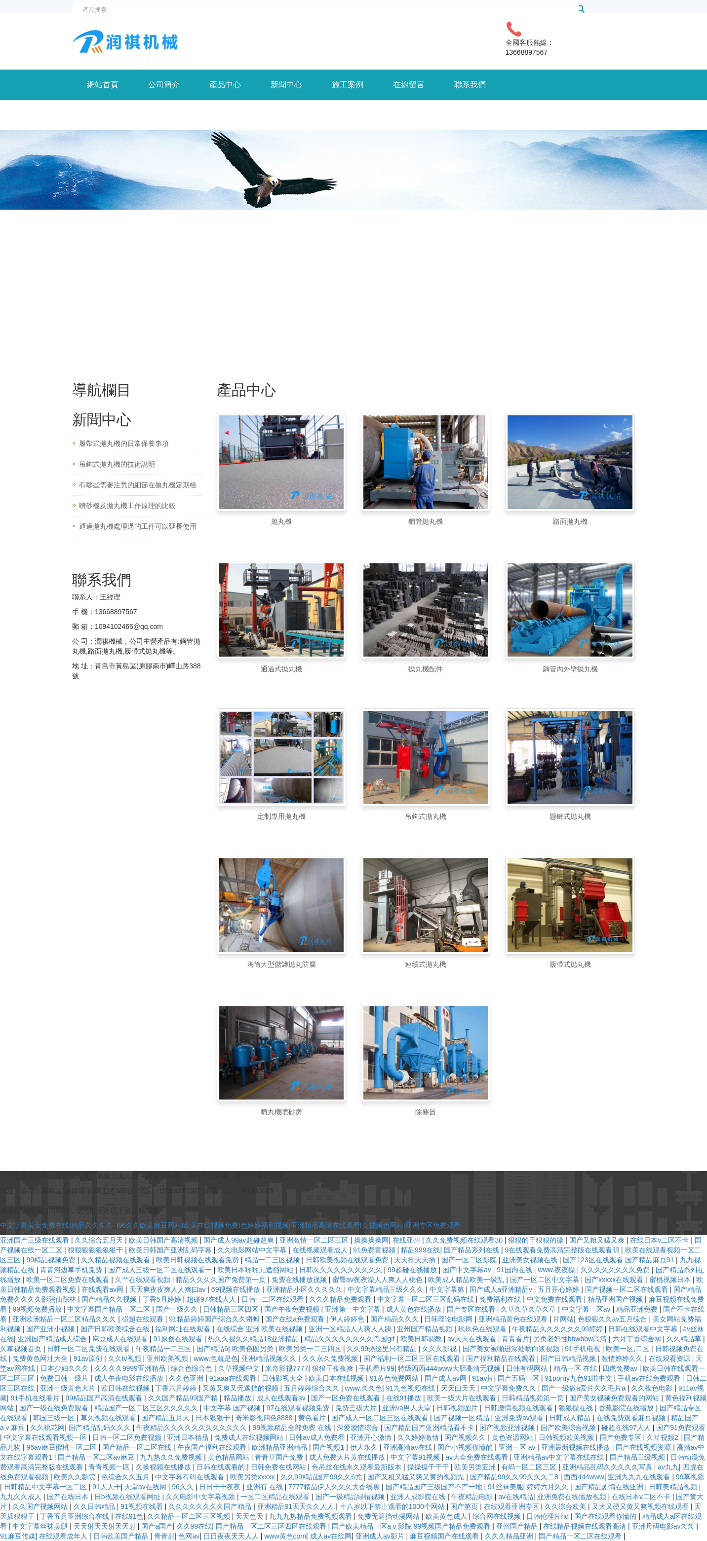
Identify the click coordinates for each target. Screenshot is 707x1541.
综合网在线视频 (497, 1516)
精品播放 (238, 1398)
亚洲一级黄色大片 (68, 1388)
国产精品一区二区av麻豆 (97, 1457)
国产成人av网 (447, 1378)
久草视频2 (663, 1437)
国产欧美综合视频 (569, 1427)
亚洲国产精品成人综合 (53, 1339)
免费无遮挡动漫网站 (389, 1516)
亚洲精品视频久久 (270, 1358)
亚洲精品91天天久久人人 (296, 1506)
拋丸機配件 (425, 669)
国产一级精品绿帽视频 (351, 1497)
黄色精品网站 (229, 1457)
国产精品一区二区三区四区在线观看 (272, 1526)
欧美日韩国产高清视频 (164, 1240)
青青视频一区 (110, 1467)
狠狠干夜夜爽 (333, 1368)
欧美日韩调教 (422, 1339)
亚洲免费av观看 (520, 1418)
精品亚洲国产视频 (616, 1299)
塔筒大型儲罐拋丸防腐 (281, 964)
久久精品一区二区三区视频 (189, 1516)
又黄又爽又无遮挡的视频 (241, 1388)
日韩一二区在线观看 (273, 1299)
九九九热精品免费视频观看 (311, 1516)
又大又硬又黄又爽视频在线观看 (641, 1506)
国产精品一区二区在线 (137, 1447)
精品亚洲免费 (638, 1309)
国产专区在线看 (472, 1309)
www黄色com (285, 1536)
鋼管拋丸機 (425, 521)
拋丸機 (281, 521)
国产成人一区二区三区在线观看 (380, 1418)
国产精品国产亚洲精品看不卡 (430, 1427)
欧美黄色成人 (447, 1516)
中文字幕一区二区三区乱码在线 (426, 1299)
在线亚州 (407, 1240)
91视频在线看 (142, 1506)
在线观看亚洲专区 (512, 1506)
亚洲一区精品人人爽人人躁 (351, 1329)
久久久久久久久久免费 (616, 1270)
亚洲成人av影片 (380, 1536)
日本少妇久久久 (65, 1368)
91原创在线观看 (178, 1339)
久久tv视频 (125, 1358)
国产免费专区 (621, 1437)
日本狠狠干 (214, 1418)
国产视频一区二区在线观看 (627, 1289)
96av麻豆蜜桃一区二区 (62, 1447)
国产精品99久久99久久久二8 (515, 1477)
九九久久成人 (21, 1497)
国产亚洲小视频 (51, 1329)
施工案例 (347, 84)
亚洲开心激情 (371, 1437)
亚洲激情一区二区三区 (315, 1240)
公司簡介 (164, 84)
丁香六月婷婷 (176, 1388)
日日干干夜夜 (220, 1487)
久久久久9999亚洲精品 (131, 1368)
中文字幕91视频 (416, 1457)
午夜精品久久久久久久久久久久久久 (192, 1427)
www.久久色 (363, 1388)
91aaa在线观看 (233, 1378)
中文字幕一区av (587, 1309)
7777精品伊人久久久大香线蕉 (335, 1487)
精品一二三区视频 (273, 1260)
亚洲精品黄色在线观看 (514, 1319)
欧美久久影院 (75, 1477)
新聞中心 (286, 84)
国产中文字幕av (467, 1270)
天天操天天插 (415, 1260)
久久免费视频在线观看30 (465, 1240)
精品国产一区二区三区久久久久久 (147, 1408)
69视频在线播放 (236, 1289)
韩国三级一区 (55, 1418)
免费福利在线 (501, 1299)
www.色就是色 (215, 1358)
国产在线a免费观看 (295, 1319)
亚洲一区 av (518, 1447)
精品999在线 (420, 1250)
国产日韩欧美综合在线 (116, 1329)
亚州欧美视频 (168, 1358)
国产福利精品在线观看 (501, 1358)
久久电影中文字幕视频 (201, 1497)
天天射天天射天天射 (106, 1526)
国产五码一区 (519, 1378)
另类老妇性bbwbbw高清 (571, 1339)
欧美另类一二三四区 (311, 1349)
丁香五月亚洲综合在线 (75, 1516)
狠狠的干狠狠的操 (536, 1240)
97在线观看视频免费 (299, 1408)
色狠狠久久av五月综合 (613, 1319)
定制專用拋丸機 (281, 816)
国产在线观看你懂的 (606, 1516)
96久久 (183, 1487)
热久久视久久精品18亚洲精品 (254, 1339)
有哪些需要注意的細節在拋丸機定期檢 (137, 485)
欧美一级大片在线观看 (462, 1398)
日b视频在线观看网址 (128, 1497)
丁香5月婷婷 (163, 1299)
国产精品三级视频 (638, 1457)
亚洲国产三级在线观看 (35, 1240)
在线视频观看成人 (321, 1250)
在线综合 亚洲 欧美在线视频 (260, 1329)
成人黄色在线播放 (414, 1309)
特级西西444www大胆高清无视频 (450, 1368)
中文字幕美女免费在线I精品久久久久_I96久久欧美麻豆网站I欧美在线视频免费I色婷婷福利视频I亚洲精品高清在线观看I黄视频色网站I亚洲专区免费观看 (230, 1225)
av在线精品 (515, 1497)
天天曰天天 (459, 1388)
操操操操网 (371, 1240)
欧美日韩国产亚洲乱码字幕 (171, 1250)
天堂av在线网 (146, 1487)
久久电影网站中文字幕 (252, 1250)
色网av (188, 1536)
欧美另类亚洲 (476, 1467)
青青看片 (515, 1339)
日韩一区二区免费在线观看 (89, 1349)
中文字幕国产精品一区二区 (109, 1309)
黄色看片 (313, 1418)
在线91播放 (404, 1398)
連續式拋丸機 (425, 964)
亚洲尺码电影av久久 (664, 1526)
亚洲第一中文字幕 (353, 1309)
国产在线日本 (68, 1497)
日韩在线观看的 (221, 1467)
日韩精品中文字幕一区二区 (46, 1487)
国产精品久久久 (395, 1319)
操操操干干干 (429, 1467)
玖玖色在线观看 (483, 1329)
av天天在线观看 (472, 1339)
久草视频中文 (240, 1368)
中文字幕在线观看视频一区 (46, 1437)
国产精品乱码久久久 (101, 1427)
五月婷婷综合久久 (312, 1388)
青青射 (164, 1536)
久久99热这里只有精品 (382, 1349)
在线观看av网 (103, 1289)
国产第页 (465, 1506)
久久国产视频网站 (41, 1506)
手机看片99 (376, 1368)
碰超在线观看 (143, 1319)
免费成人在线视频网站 (249, 1437)
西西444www (584, 1477)
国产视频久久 (466, 1437)
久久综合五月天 (100, 1240)
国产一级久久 (177, 1309)
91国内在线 (515, 1270)
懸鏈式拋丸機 (570, 816)
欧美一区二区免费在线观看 (68, 1280)
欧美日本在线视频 (337, 1378)
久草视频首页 (21, 1349)
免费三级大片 (357, 1408)
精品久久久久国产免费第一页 (222, 1280)
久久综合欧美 (566, 1506)
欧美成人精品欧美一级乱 (467, 1280)
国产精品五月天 (166, 1418)
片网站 (563, 1319)
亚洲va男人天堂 (407, 1408)
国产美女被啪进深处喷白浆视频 (512, 1349)
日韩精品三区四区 (231, 1309)
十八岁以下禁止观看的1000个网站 (393, 1506)
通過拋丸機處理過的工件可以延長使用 (137, 526)
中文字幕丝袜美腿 (41, 1526)
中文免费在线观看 (555, 1299)
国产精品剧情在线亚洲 (609, 1487)
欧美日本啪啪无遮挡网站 (256, 1270)
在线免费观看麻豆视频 (632, 1418)
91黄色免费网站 (395, 1378)
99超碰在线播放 (413, 1270)
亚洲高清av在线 (408, 1447)
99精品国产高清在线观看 (105, 1398)
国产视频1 (329, 1447)
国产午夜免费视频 (292, 1309)
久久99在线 (194, 1526)
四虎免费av (620, 1368)
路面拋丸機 (570, 521)
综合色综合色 (192, 1368)
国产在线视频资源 (644, 1447)
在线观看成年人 (64, 1536)
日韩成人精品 (570, 1418)
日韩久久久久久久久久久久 (341, 1270)
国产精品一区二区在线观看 (581, 1536)
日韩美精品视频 (674, 1487)
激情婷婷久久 (623, 1358)
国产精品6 (212, 1349)
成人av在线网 (331, 1536)
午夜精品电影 (473, 1497)
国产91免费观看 (681, 1427)
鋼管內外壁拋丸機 (570, 669)
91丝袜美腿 (505, 1487)
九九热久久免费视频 (172, 1457)
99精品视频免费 (51, 1260)
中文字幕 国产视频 (233, 1408)
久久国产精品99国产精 (184, 1398)
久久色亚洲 (187, 1378)
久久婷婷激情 (419, 1437)
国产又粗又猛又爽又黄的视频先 (416, 1477)
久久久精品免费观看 (341, 1299)
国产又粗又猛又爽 (598, 1240)
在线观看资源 (670, 1358)
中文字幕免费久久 (509, 1388)
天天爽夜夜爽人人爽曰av (168, 1289)
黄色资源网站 (513, 1437)
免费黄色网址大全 (41, 1358)
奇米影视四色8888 (265, 1418)
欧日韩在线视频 (126, 1388)
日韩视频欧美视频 (567, 1437)
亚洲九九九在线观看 (640, 1477)
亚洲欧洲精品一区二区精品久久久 (65, 1319)
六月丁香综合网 (638, 1339)
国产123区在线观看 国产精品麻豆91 (619, 1260)
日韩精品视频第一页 (534, 1398)
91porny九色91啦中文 (579, 1378)
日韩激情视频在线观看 (519, 1408)
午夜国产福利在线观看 (212, 1447)
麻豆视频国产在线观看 (445, 1536)
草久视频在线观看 (109, 1418)
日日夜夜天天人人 (232, 1536)
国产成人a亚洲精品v (502, 1289)
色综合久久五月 (126, 1477)
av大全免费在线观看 (477, 1457)
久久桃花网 (47, 1427)
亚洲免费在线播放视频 (572, 1497)
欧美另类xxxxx (253, 1477)
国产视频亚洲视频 (508, 1427)
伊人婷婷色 (348, 1319)
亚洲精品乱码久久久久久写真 (608, 1467)
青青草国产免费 (280, 1457)
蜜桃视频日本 (671, 1280)
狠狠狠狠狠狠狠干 (96, 1250)
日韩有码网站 (528, 1368)
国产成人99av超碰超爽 (239, 1240)
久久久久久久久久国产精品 (210, 1506)
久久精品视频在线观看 (116, 1260)
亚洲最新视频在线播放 (576, 1447)
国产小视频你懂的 (466, 1447)
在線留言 (409, 84)
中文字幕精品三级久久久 (387, 1289)
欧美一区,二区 (628, 1349)
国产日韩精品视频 (569, 1358)
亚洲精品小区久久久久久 (305, 1289)
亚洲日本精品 (188, 1437)
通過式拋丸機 (281, 669)
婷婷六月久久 (548, 1487)
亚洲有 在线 (265, 1487)
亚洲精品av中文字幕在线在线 (559, 1457)
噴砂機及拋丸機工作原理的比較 (127, 506)
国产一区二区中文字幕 (545, 1280)
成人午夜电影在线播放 (129, 1378)
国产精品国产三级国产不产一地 (435, 1487)
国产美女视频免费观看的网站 (615, 1398)
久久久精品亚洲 (510, 1536)
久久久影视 (440, 1349)
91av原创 (89, 1358)
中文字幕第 (448, 1289)
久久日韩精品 (95, 1506)
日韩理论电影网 (449, 1319)
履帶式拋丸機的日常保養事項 (124, 443)
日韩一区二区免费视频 (127, 1437)
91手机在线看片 (36, 1398)
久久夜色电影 (652, 1388)
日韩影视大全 (283, 1378)
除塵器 (425, 1112)
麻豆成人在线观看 (121, 1339)
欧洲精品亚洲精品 (280, 1447)
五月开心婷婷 (559, 1289)
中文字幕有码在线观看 (190, 1477)
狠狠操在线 (576, 1408)
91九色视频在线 (411, 1388)
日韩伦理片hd (548, 1516)
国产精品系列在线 (472, 1250)
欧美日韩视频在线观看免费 (198, 1260)
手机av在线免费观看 (650, 1378)
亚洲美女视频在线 (530, 1260)
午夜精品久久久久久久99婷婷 (558, 1329)
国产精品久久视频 (110, 1299)
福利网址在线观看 (183, 1329)
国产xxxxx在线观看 (615, 1280)
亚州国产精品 (518, 1526)
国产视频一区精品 (462, 1418)
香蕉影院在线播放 (627, 1408)
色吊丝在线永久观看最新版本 (357, 1467)
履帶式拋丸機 (570, 964)
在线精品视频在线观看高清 (585, 1526)
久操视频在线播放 (164, 1467)
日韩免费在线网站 (279, 1467)
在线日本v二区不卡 (660, 1240)
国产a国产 (157, 1526)
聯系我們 (470, 84)
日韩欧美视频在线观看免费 (348, 1260)
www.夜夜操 (557, 1270)
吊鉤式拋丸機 (425, 816)
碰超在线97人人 (626, 1427)
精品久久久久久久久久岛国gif (350, 1339)
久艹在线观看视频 (143, 1280)
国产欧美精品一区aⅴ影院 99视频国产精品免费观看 (412, 1526)
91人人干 (106, 1487)
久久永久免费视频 (331, 1358)
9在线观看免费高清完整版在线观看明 (563, 1250)
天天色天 (250, 1516)
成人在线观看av (282, 1398)
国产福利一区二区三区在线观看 (412, 1358)
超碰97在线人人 (212, 1299)
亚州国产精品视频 (425, 1329)
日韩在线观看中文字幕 (643, 1329)
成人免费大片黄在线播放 (348, 1457)
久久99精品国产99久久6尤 (322, 1477)
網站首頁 (102, 84)
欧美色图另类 (253, 1349)
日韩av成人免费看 (318, 1437)
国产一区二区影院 (470, 1260)
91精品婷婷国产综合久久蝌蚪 (215, 1319)
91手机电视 (583, 1349)
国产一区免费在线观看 (346, 1398)
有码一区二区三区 (529, 1467)
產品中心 (225, 84)
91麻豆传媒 (18, 1536)
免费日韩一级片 (65, 1378)
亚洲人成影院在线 (418, 1497)
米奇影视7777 (286, 1368)
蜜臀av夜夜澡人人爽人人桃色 (378, 1280)
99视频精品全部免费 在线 (293, 1427)
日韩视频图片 (458, 1408)
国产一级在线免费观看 (54, 1408)
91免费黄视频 (375, 1250)
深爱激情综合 (358, 1427)
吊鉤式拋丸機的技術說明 (117, 464)
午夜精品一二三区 (164, 1349)
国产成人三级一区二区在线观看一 (161, 1270)
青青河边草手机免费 (72, 1270)
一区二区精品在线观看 (276, 1497)
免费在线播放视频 (300, 1280)
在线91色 (129, 1516)
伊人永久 (365, 1447)
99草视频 (690, 1477)
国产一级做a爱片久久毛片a (584, 1388)
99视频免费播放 (37, 1309)
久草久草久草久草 (529, 1309)
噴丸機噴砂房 (281, 1112)
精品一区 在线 (576, 1368)
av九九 (668, 1467)
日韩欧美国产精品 (122, 1536)
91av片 (483, 1378)
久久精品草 (685, 1339)
